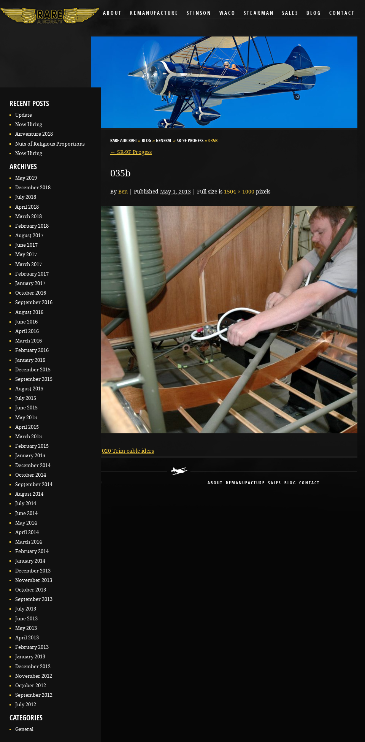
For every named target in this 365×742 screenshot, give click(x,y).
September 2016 (33, 302)
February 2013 (32, 647)
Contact (342, 13)
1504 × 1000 (239, 192)
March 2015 (28, 436)
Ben (123, 192)
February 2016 (32, 350)
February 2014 (32, 551)
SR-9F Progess (190, 141)
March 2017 (28, 264)
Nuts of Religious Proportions (50, 144)
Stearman (259, 13)
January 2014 (30, 561)
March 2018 (28, 216)
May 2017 (26, 254)
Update (23, 115)
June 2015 (26, 408)
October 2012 (30, 685)
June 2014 (26, 513)
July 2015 (25, 398)
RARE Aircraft (123, 141)
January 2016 (30, 360)
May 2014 (26, 523)
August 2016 (29, 312)
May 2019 (26, 178)
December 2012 (33, 666)
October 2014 (30, 475)
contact (309, 483)
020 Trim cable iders (128, 451)
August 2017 (29, 235)
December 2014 (33, 465)
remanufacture (245, 483)
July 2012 (25, 704)
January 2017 (30, 283)
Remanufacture (154, 13)
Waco (227, 13)
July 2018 (25, 197)
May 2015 (26, 417)
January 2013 (30, 657)
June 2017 (26, 245)
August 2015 (29, 389)
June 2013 (26, 619)
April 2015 (27, 427)
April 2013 (27, 638)
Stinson (199, 13)
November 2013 (33, 580)
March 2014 (28, 542)
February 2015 (32, 446)
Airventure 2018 (34, 134)
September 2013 (33, 599)
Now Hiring (28, 124)
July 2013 (25, 609)
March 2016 (28, 341)
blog (290, 483)
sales (274, 483)
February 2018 (32, 226)
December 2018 (33, 187)
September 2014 (33, 484)
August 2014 (29, 494)
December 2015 (33, 370)
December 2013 (33, 571)
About (112, 13)
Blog (313, 13)
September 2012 (33, 695)
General (24, 729)
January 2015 (30, 455)
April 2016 (27, 331)
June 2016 (26, 322)
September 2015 (33, 379)
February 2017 (32, 274)
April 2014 (27, 532)
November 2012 (33, 676)
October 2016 (30, 293)
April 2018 (27, 207)
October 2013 (30, 590)
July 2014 (25, 503)
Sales (290, 13)
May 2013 (26, 628)
